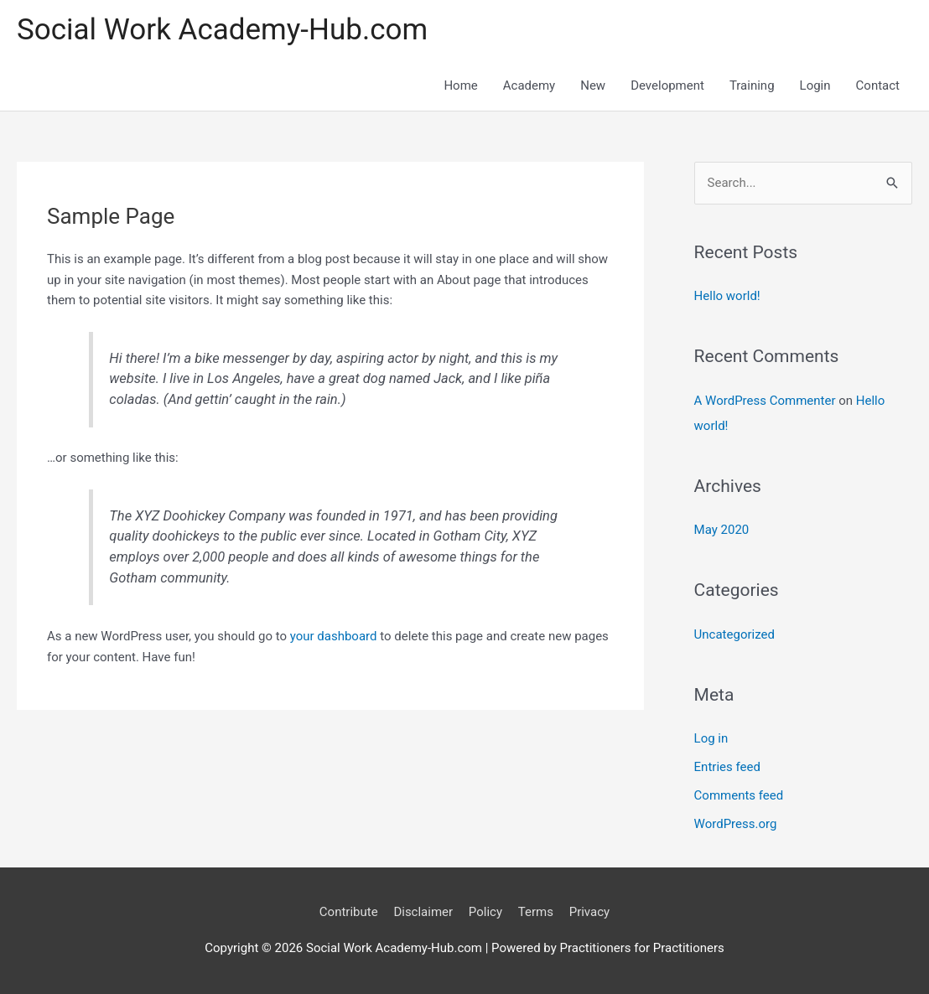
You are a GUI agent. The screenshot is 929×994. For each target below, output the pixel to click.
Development (667, 85)
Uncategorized (734, 634)
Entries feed (727, 766)
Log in (711, 738)
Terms (535, 911)
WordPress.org (735, 823)
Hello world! (727, 295)
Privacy (589, 911)
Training (752, 85)
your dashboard (333, 636)
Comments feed (739, 795)
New (592, 85)
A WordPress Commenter (765, 400)
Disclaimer (423, 911)
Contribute (348, 911)
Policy (485, 911)
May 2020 (722, 529)
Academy (529, 85)
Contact (878, 85)
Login (815, 85)
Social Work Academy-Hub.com (222, 30)
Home (460, 85)
